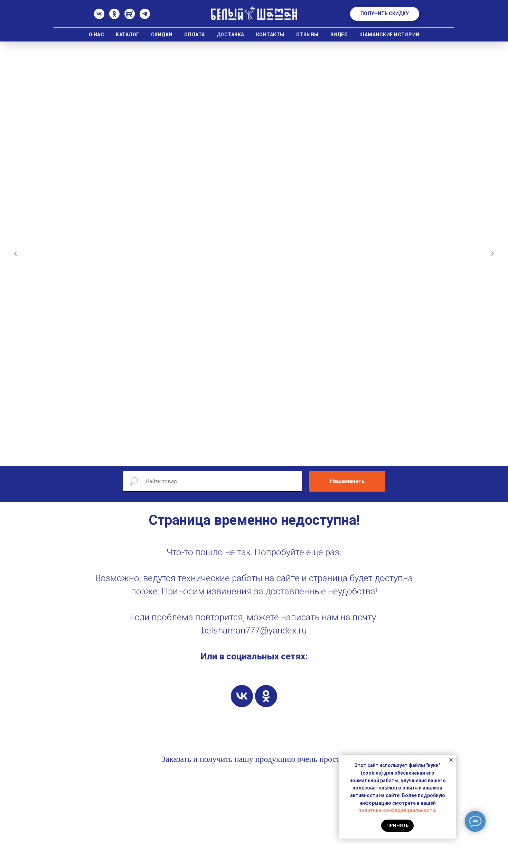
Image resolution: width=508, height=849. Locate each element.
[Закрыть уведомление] (451, 760)
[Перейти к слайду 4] (236, 455)
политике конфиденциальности (396, 810)
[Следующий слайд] (492, 253)
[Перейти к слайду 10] (278, 455)
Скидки (161, 34)
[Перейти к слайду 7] (257, 455)
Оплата (194, 34)
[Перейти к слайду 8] (264, 455)
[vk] (242, 696)
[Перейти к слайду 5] (243, 455)
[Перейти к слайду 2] (223, 455)
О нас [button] (96, 34)
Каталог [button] (127, 34)
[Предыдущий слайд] (15, 253)
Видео (339, 34)
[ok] (266, 696)
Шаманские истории (389, 34)
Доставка (230, 34)
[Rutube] (129, 17)
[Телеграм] (145, 17)
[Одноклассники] (114, 17)
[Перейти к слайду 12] (292, 455)
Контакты (270, 34)
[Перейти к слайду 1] (216, 455)
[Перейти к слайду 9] (271, 455)
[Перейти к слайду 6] (250, 455)
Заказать (176, 759)
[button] (384, 14)
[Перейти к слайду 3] (230, 455)
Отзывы (307, 34)
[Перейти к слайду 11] (285, 455)
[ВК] (99, 17)
